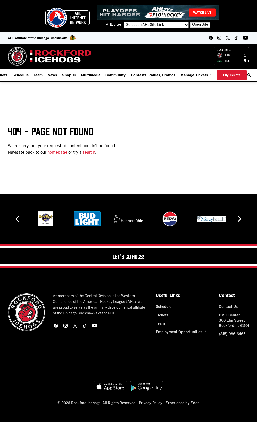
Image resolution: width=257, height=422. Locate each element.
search (89, 152)
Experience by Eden (182, 403)
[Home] (49, 56)
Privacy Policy (150, 403)
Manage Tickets (196, 75)
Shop (69, 75)
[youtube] (245, 38)
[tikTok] (236, 38)
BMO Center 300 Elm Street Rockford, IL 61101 (234, 321)
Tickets (162, 315)
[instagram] (219, 38)
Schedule (20, 75)
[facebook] (211, 38)
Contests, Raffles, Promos (153, 75)
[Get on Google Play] (146, 386)
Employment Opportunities (181, 332)
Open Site (200, 24)
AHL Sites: (114, 24)
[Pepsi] (169, 218)
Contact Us (228, 307)
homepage (57, 152)
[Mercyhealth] (211, 218)
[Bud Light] (87, 218)
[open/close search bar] (249, 75)
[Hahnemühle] (128, 218)
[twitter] (228, 38)
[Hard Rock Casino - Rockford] (45, 218)
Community (115, 75)
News (52, 75)
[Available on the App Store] (110, 386)
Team (38, 75)
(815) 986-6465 (232, 334)
